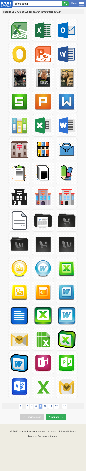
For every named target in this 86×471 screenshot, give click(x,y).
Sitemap (53, 436)
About (42, 431)
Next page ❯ (56, 417)
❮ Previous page (32, 417)
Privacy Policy (66, 431)
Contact (52, 431)
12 (56, 406)
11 (50, 406)
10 (45, 406)
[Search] (65, 3)
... (24, 406)
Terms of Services (37, 436)
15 (64, 406)
